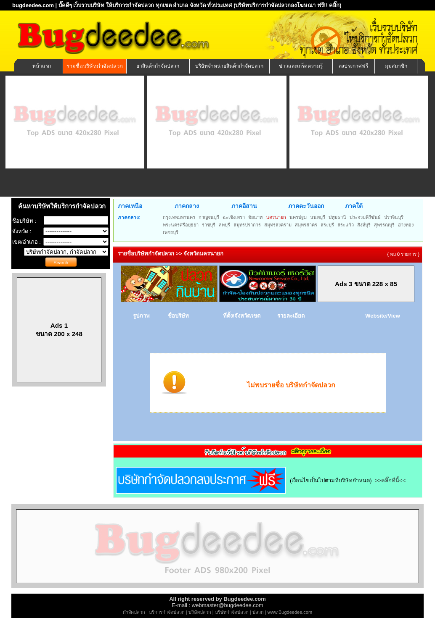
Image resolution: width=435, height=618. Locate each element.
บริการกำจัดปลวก (167, 612)
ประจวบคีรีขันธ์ (365, 217)
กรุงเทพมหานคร (179, 217)
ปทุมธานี (337, 217)
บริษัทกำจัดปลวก (232, 612)
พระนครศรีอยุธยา (181, 224)
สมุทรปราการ (247, 224)
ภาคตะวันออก (306, 205)
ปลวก (258, 612)
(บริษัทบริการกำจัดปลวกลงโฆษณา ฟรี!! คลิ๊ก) (287, 5)
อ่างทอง (406, 224)
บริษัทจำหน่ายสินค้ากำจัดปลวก (229, 66)
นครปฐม (298, 217)
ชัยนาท (255, 217)
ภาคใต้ (354, 205)
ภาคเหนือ (130, 205)
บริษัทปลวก (199, 612)
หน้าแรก (41, 66)
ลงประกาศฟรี (353, 66)
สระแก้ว (345, 224)
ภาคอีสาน (244, 205)
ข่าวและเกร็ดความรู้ (301, 66)
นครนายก (276, 217)
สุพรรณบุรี (384, 224)
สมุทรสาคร (306, 224)
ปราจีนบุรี (393, 217)
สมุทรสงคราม (278, 224)
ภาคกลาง (187, 205)
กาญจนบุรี (209, 217)
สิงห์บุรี (364, 224)
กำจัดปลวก (134, 612)
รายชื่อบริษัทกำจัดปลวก (94, 66)
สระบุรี (327, 224)
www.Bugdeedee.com (290, 612)
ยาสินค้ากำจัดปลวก (157, 66)
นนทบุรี (317, 217)
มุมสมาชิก (396, 66)
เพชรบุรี (170, 232)
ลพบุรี (224, 224)
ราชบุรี (208, 224)
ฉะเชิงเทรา (234, 217)
